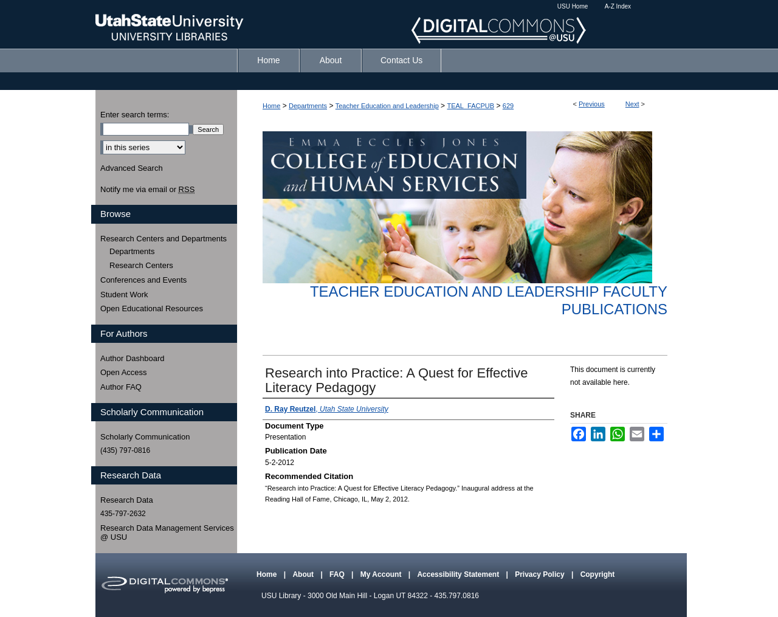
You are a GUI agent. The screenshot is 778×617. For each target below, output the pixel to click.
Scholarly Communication (145, 436)
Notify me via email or (147, 190)
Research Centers (141, 265)
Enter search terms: (134, 114)
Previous (592, 104)
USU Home (572, 6)
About (303, 574)
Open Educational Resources (151, 308)
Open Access (123, 372)
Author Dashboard (132, 358)
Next (632, 104)
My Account (382, 574)
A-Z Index (618, 6)
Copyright (597, 574)
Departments (308, 105)
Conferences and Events (143, 279)
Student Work (124, 294)
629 (508, 105)
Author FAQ (121, 386)
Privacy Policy (540, 574)
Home (271, 105)
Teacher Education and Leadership (387, 105)
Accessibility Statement (459, 574)
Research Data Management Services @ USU (167, 532)
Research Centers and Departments (163, 238)
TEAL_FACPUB (470, 105)
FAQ (337, 574)
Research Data (126, 500)
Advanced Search (131, 168)
